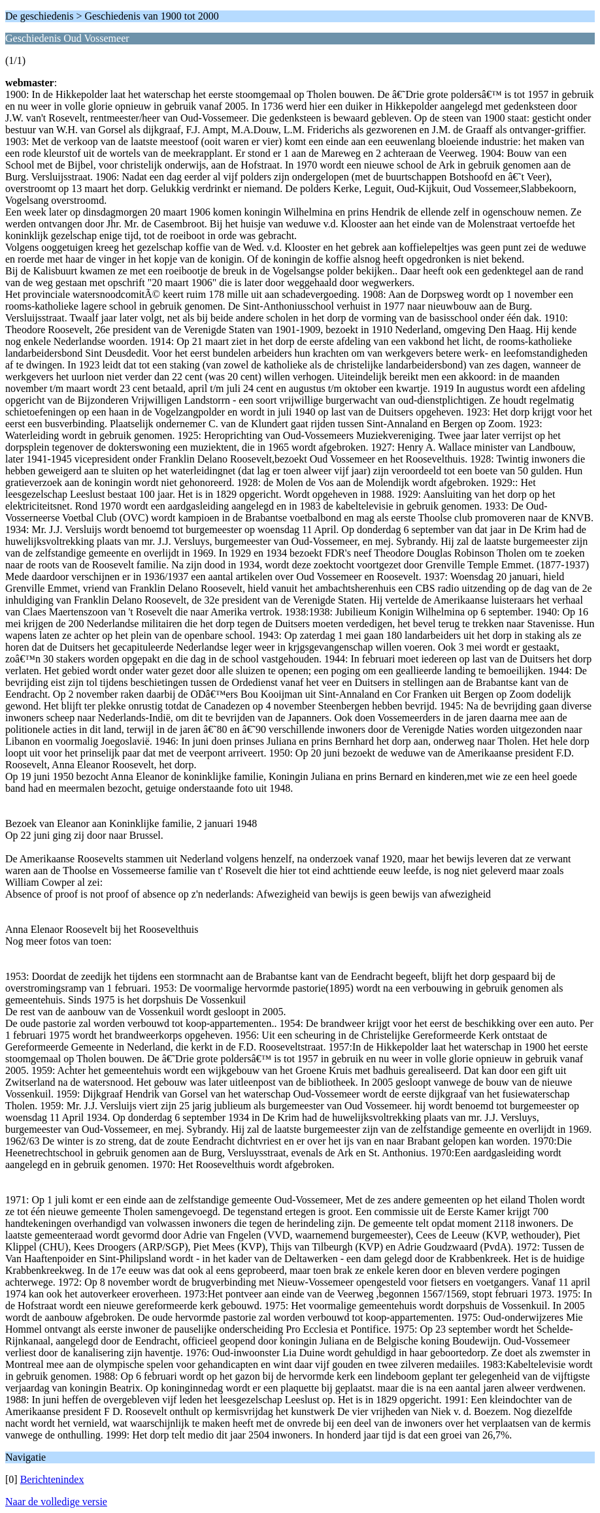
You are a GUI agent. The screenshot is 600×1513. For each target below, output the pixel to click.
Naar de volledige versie (56, 1501)
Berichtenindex (52, 1479)
